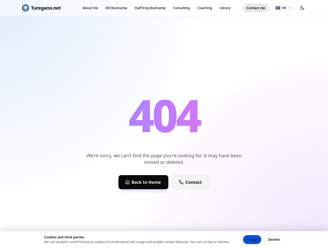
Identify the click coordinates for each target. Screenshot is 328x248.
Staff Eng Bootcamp (150, 8)
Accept (252, 239)
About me (90, 8)
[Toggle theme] (302, 8)
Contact (190, 182)
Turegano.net (41, 8)
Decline (274, 239)
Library (225, 8)
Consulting (181, 8)
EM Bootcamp (116, 8)
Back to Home (143, 182)
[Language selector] (283, 8)
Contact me (256, 8)
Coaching (205, 8)
